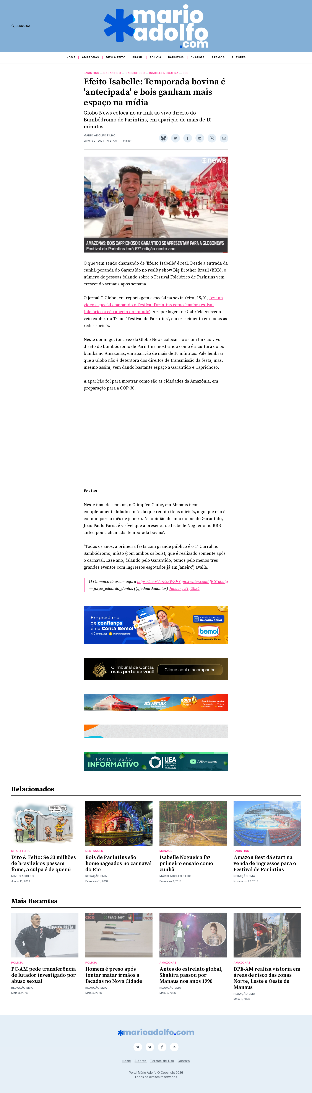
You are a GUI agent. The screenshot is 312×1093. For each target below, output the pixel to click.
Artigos (218, 57)
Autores (239, 57)
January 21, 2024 (184, 588)
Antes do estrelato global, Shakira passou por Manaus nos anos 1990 (191, 975)
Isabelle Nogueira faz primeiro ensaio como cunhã (186, 863)
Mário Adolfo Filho (100, 135)
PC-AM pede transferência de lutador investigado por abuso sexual (43, 975)
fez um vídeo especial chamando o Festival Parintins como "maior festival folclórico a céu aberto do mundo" (153, 305)
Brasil (137, 57)
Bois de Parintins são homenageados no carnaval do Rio (118, 863)
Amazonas (90, 57)
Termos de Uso (162, 1061)
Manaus (165, 850)
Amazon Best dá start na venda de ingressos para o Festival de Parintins (265, 863)
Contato (184, 1061)
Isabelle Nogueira (164, 73)
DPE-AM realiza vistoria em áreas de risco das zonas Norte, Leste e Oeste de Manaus (267, 978)
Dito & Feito (115, 57)
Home (71, 57)
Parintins (176, 57)
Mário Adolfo (22, 876)
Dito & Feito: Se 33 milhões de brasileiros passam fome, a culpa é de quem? (43, 863)
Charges (198, 57)
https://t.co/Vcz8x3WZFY (159, 581)
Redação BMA (96, 876)
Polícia (155, 57)
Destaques (94, 850)
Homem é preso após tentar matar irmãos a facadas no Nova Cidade (113, 975)
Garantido (112, 73)
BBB (185, 73)
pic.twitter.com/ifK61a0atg (205, 581)
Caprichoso (135, 73)
